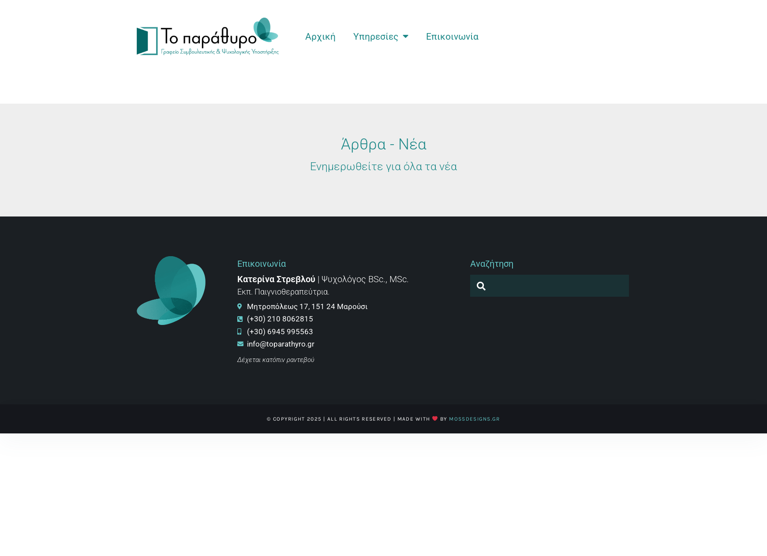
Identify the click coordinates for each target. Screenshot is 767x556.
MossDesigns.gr (474, 419)
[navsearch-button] (481, 286)
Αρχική (320, 36)
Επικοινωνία (452, 36)
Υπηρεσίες (380, 36)
